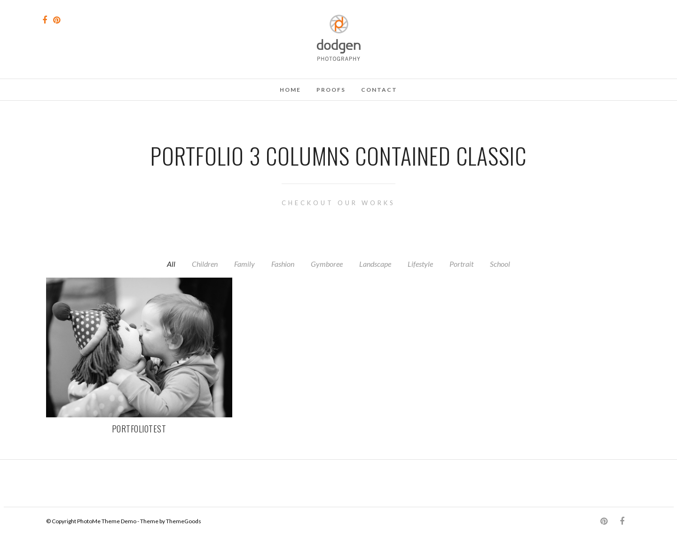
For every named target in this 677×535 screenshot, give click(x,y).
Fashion (282, 263)
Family (244, 263)
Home (290, 89)
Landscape (375, 263)
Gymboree (327, 263)
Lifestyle (420, 263)
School (500, 263)
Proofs (331, 89)
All (171, 263)
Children (205, 263)
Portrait (461, 263)
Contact (379, 89)
